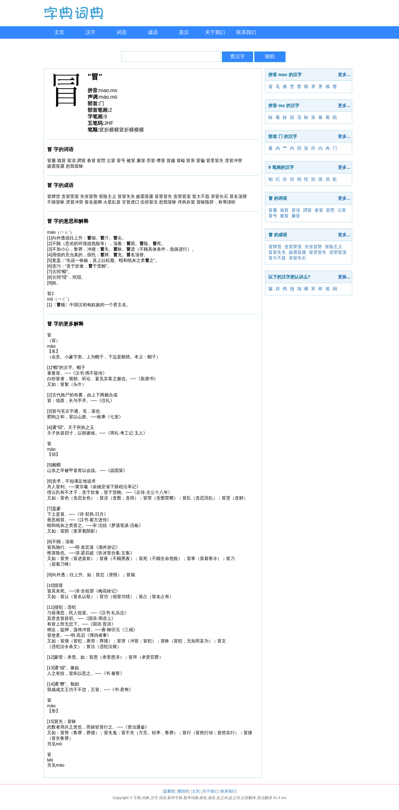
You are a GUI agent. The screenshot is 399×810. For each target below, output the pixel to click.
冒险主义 (333, 246)
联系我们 (246, 32)
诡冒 (284, 210)
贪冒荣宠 (293, 246)
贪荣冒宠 (338, 252)
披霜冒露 (297, 252)
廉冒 (295, 215)
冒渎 (295, 210)
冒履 (272, 210)
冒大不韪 (277, 257)
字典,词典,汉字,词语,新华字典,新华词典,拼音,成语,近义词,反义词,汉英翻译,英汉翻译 (202, 798)
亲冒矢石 (297, 257)
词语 (122, 32)
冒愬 (330, 210)
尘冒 (341, 210)
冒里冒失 (317, 252)
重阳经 (183, 791)
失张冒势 (313, 246)
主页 (59, 32)
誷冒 (307, 210)
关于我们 (215, 32)
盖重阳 (169, 791)
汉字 (90, 32)
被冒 (284, 215)
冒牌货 (274, 246)
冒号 (272, 215)
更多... (344, 74)
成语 (153, 32)
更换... (344, 276)
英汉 (184, 32)
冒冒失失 (277, 252)
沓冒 (319, 210)
